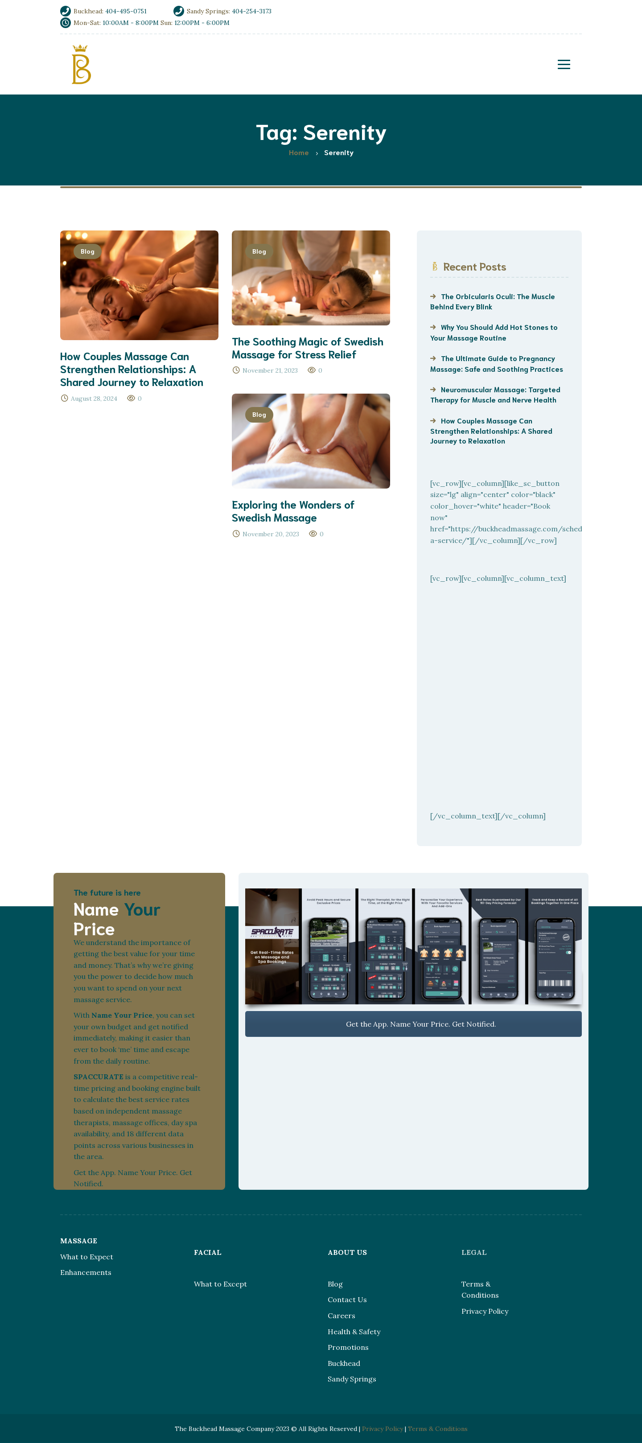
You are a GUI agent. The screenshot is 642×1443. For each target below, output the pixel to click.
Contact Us (347, 1299)
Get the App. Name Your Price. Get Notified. (413, 1024)
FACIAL (208, 1252)
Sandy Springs (352, 1378)
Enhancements (85, 1272)
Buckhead (344, 1363)
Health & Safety (354, 1331)
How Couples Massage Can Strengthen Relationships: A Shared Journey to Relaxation (491, 430)
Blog (88, 251)
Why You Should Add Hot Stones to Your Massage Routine (494, 331)
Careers (341, 1315)
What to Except (220, 1283)
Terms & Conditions (438, 1429)
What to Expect (86, 1256)
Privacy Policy (484, 1311)
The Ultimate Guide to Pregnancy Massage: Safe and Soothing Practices (496, 363)
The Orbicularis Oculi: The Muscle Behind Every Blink (492, 301)
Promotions (348, 1347)
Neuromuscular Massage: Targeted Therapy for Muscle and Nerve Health (495, 394)
